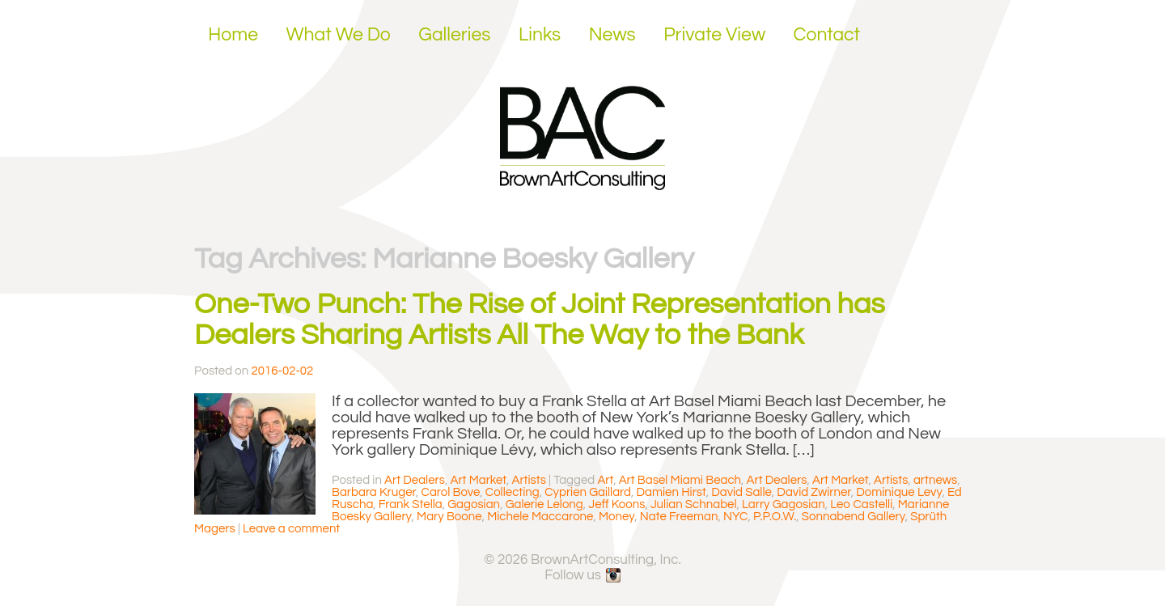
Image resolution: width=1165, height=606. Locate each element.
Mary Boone (449, 517)
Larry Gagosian (783, 504)
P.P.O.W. (774, 517)
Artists (528, 480)
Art (605, 480)
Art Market (478, 480)
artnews (935, 480)
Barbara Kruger (374, 492)
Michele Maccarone (540, 517)
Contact (827, 34)
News (612, 34)
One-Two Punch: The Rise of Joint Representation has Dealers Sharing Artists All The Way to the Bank (539, 319)
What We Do (338, 34)
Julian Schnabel (693, 504)
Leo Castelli (861, 504)
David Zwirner (813, 492)
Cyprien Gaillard (587, 492)
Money (616, 517)
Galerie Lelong (544, 504)
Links (540, 34)
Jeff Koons (616, 504)
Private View (714, 34)
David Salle (741, 492)
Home (233, 34)
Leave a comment (291, 529)
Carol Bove (451, 492)
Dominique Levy (899, 492)
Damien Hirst (671, 492)
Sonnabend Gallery (853, 517)
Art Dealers (414, 480)
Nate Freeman (679, 517)
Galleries (454, 34)
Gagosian (473, 504)
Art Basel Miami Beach (680, 480)
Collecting (512, 492)
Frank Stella (411, 504)
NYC (735, 517)
